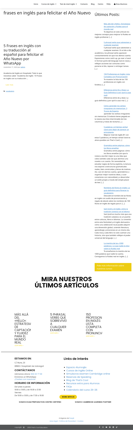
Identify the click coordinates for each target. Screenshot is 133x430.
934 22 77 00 (36, 374)
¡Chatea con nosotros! (25, 379)
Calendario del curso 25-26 (81, 389)
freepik (71, 418)
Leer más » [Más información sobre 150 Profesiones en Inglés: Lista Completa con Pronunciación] (90, 336)
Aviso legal (54, 421)
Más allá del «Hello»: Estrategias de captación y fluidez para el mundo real (24, 328)
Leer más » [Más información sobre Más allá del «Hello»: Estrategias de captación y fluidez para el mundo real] (19, 345)
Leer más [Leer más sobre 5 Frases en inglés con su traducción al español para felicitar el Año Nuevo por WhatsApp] (9, 85)
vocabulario (10, 91)
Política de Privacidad (67, 421)
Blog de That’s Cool (77, 380)
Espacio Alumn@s (76, 367)
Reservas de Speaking (78, 377)
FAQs (69, 386)
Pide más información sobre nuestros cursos (110, 267)
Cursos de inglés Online (79, 370)
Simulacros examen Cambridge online (88, 373)
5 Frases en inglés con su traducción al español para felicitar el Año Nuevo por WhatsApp (23, 54)
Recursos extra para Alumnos (83, 383)
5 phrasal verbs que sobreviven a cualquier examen (59, 322)
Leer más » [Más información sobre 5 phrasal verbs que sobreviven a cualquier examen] (54, 333)
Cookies (80, 421)
